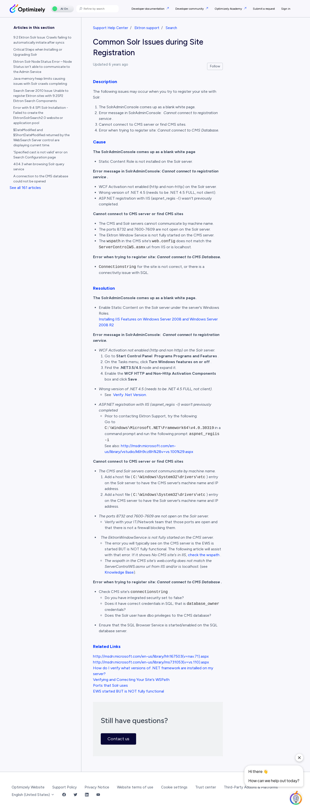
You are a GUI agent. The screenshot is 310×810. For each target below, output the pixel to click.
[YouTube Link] (98, 795)
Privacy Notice (97, 787)
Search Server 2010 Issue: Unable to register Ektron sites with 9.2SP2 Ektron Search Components (41, 96)
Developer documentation (148, 8)
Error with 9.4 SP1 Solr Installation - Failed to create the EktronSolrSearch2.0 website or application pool (40, 115)
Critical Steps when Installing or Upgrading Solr (37, 52)
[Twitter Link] (75, 795)
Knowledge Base (119, 572)
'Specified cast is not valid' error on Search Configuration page (40, 154)
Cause (99, 142)
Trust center (205, 787)
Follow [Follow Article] (215, 66)
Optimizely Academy (229, 8)
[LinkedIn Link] (87, 795)
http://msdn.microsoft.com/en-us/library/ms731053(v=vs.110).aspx (151, 662)
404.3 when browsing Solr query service (38, 166)
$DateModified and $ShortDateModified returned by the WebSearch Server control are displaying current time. (41, 137)
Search (171, 28)
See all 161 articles (25, 187)
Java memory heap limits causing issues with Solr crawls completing (40, 81)
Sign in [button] (285, 8)
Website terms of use (135, 787)
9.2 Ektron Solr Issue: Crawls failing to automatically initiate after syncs (42, 40)
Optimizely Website (28, 787)
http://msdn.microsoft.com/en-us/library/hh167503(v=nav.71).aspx (151, 656)
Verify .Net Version (129, 394)
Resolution (104, 288)
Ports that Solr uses (110, 685)
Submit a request (264, 8)
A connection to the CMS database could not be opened (40, 178)
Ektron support (146, 28)
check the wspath (203, 555)
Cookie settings (174, 787)
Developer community (189, 8)
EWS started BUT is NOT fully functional (128, 691)
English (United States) (33, 795)
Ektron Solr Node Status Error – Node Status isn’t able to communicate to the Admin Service (42, 67)
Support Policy (64, 787)
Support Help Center (110, 28)
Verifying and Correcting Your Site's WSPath (131, 679)
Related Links (107, 646)
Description (105, 81)
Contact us (118, 738)
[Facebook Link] (64, 795)
